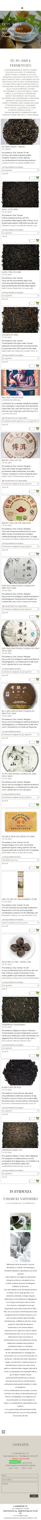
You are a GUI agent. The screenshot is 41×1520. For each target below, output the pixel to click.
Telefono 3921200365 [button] (20, 1459)
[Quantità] (32, 178)
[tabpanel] (20, 29)
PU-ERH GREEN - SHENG (13, 147)
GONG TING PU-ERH (11, 272)
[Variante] (20, 170)
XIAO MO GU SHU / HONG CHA (16, 962)
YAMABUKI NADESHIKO (13, 1024)
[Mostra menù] (22, 8)
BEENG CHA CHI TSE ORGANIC (16, 523)
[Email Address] (20, 1479)
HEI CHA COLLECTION (12, 397)
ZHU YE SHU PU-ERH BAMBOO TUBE (19, 899)
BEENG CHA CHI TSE (12, 460)
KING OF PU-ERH (10, 209)
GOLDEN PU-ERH (10, 335)
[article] (20, 149)
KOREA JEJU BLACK (11, 1087)
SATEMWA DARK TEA (12, 1150)
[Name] (20, 1475)
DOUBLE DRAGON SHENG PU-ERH (18, 836)
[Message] (20, 1487)
